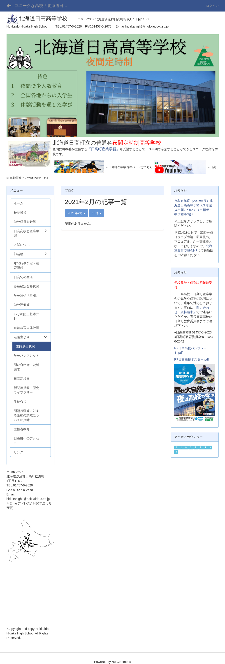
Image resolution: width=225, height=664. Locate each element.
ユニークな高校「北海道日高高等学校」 (44, 5)
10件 (96, 213)
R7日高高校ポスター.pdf (191, 359)
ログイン (212, 5)
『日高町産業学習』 (103, 149)
